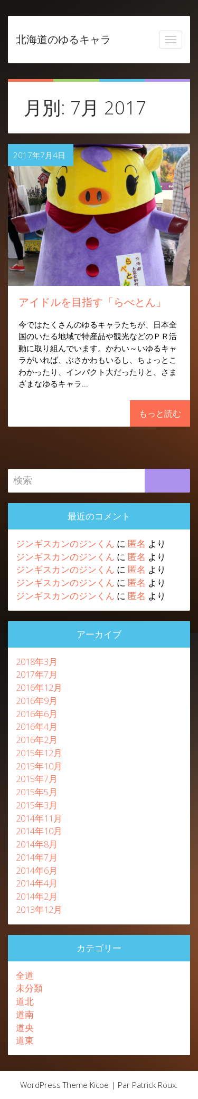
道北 (25, 1001)
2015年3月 (37, 805)
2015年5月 (37, 792)
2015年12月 (39, 753)
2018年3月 (37, 661)
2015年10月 (39, 766)
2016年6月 (37, 714)
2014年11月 (39, 818)
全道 (25, 975)
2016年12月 (39, 687)
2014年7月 (37, 857)
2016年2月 (37, 740)
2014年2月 (37, 896)
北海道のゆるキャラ (63, 39)
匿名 (137, 543)
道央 (25, 1027)
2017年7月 (37, 674)
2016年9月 (37, 701)
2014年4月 (37, 883)
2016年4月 (37, 726)
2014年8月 (37, 844)
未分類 (29, 988)
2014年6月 (37, 870)
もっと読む (160, 413)
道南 (25, 1014)
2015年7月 (37, 779)
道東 (25, 1040)
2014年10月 (39, 831)
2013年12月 (39, 909)
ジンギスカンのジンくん (65, 543)
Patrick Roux (154, 1084)
